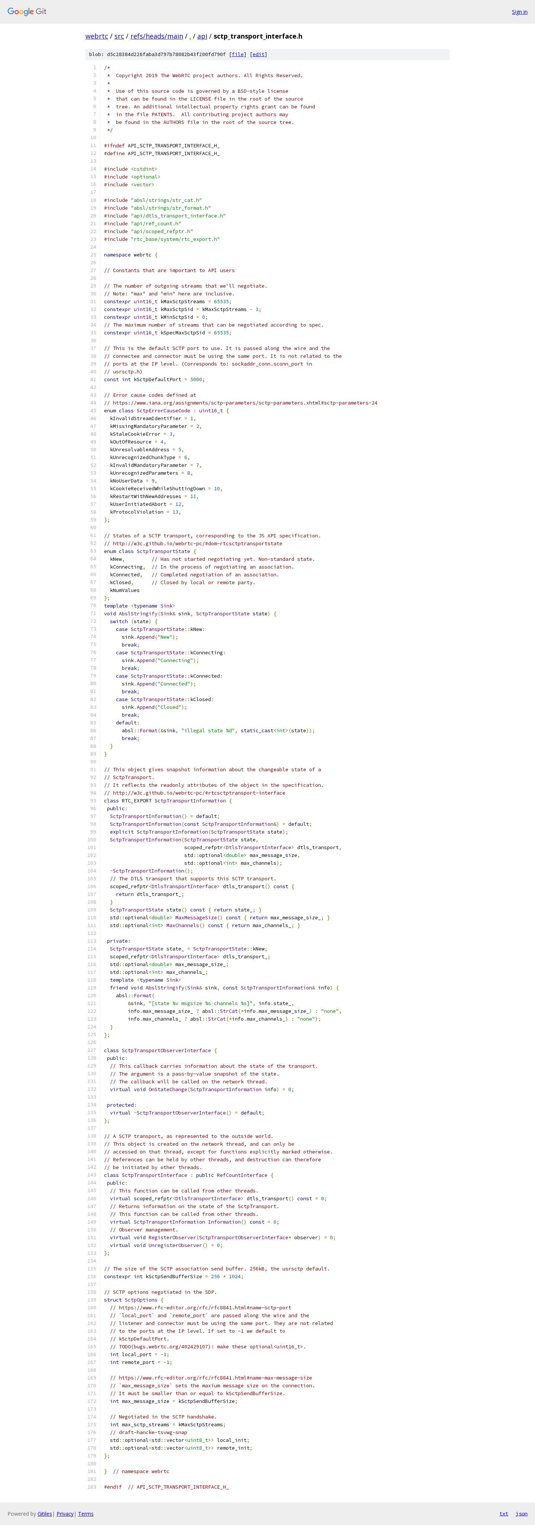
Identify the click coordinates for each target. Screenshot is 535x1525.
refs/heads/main (156, 36)
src (119, 36)
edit (259, 54)
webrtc (96, 36)
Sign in (520, 11)
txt (503, 1513)
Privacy (65, 1513)
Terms (86, 1513)
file (238, 54)
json (522, 1513)
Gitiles (45, 1513)
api (202, 36)
